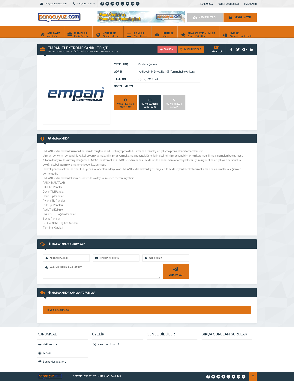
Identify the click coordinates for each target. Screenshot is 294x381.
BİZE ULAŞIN (250, 4)
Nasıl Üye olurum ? (108, 344)
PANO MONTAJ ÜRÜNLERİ (71, 51)
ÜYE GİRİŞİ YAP (240, 17)
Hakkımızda (50, 344)
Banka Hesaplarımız (55, 361)
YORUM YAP (175, 271)
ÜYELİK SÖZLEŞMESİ (228, 4)
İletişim (47, 353)
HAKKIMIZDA (206, 4)
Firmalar (52, 51)
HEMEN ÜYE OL (205, 17)
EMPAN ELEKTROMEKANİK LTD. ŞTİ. (103, 51)
